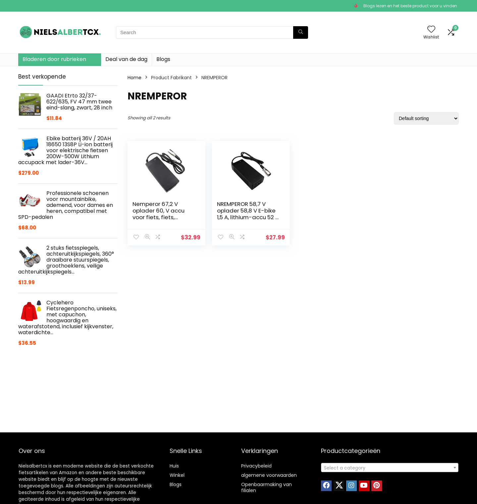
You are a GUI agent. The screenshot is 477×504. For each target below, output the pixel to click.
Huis (174, 466)
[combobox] (389, 467)
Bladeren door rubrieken (54, 59)
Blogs (163, 59)
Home (134, 77)
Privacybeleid (256, 466)
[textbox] (389, 467)
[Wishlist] (431, 29)
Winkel (177, 475)
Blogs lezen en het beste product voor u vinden (410, 6)
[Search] (300, 32)
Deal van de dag (126, 59)
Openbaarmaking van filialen (266, 487)
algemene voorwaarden (269, 475)
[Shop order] (426, 118)
